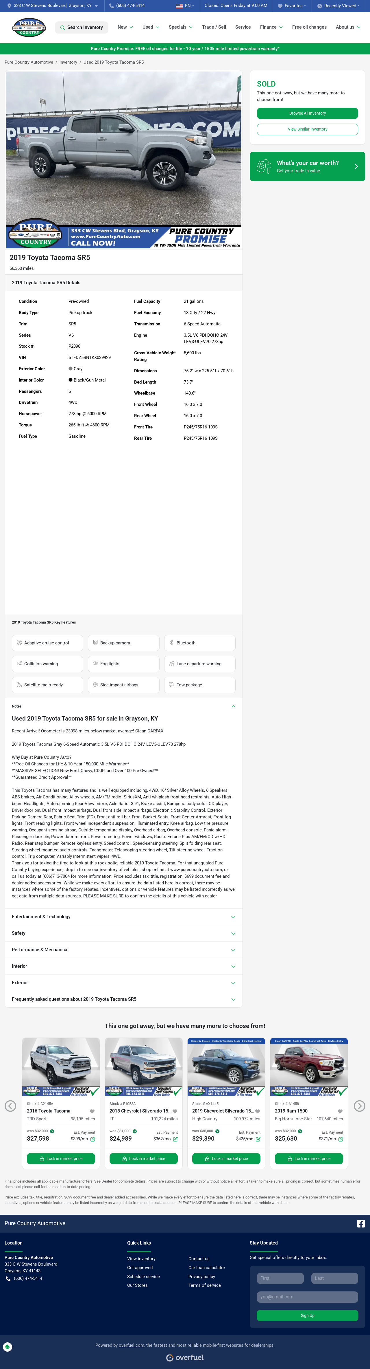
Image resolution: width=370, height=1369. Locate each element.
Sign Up (307, 1315)
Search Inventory (81, 27)
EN (183, 5)
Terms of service (204, 1285)
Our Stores (137, 1285)
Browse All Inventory (307, 113)
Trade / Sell (214, 27)
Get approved (140, 1267)
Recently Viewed (336, 6)
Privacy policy (201, 1276)
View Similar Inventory (308, 129)
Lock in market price (61, 1159)
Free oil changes (309, 27)
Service (243, 27)
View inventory (141, 1258)
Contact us (199, 1258)
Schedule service (143, 1276)
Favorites (290, 6)
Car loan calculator (206, 1267)
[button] (55, 5)
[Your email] (307, 1297)
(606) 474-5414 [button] (127, 5)
